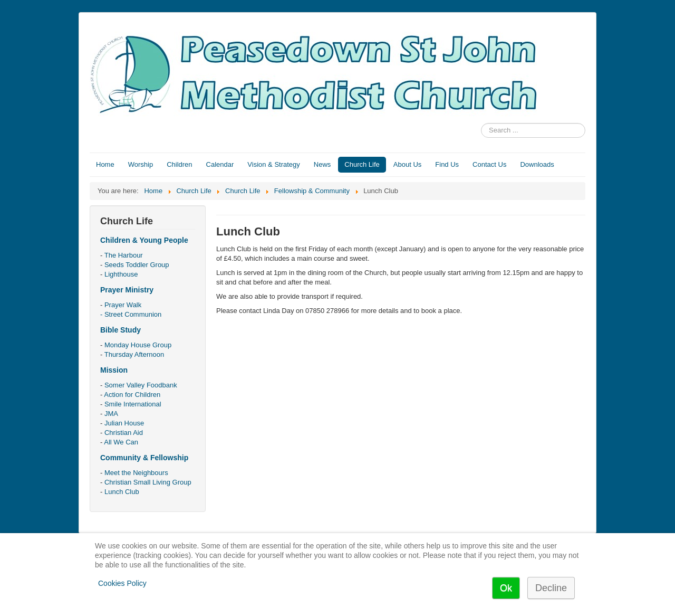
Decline (551, 588)
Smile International (132, 404)
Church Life (361, 164)
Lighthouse (121, 274)
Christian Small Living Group (147, 482)
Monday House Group (137, 345)
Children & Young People (144, 240)
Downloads (537, 164)
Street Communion (132, 314)
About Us (407, 164)
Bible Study (120, 330)
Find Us (447, 164)
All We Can (121, 442)
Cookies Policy (122, 583)
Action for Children (132, 395)
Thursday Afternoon (134, 354)
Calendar (220, 164)
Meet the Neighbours (136, 473)
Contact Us (489, 164)
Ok (506, 588)
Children (179, 164)
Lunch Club (121, 492)
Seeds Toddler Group (136, 265)
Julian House (124, 423)
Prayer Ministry (126, 290)
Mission (114, 370)
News (322, 164)
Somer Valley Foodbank (140, 385)
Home (105, 164)
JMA (111, 414)
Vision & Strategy (273, 164)
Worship (140, 164)
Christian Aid (123, 433)
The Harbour (123, 255)
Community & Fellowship (144, 457)
